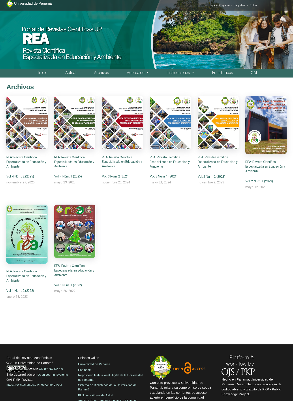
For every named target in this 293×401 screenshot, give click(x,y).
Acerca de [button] (136, 72)
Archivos (101, 72)
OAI (254, 72)
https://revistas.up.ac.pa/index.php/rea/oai (34, 384)
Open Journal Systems (53, 374)
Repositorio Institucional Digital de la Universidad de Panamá (110, 377)
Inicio (42, 72)
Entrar (253, 5)
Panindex (84, 369)
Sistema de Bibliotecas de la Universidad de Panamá (107, 387)
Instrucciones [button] (179, 72)
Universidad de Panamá (94, 364)
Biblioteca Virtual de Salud (95, 395)
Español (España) (220, 5)
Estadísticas (222, 72)
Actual (70, 72)
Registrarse (241, 5)
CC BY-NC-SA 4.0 (51, 368)
